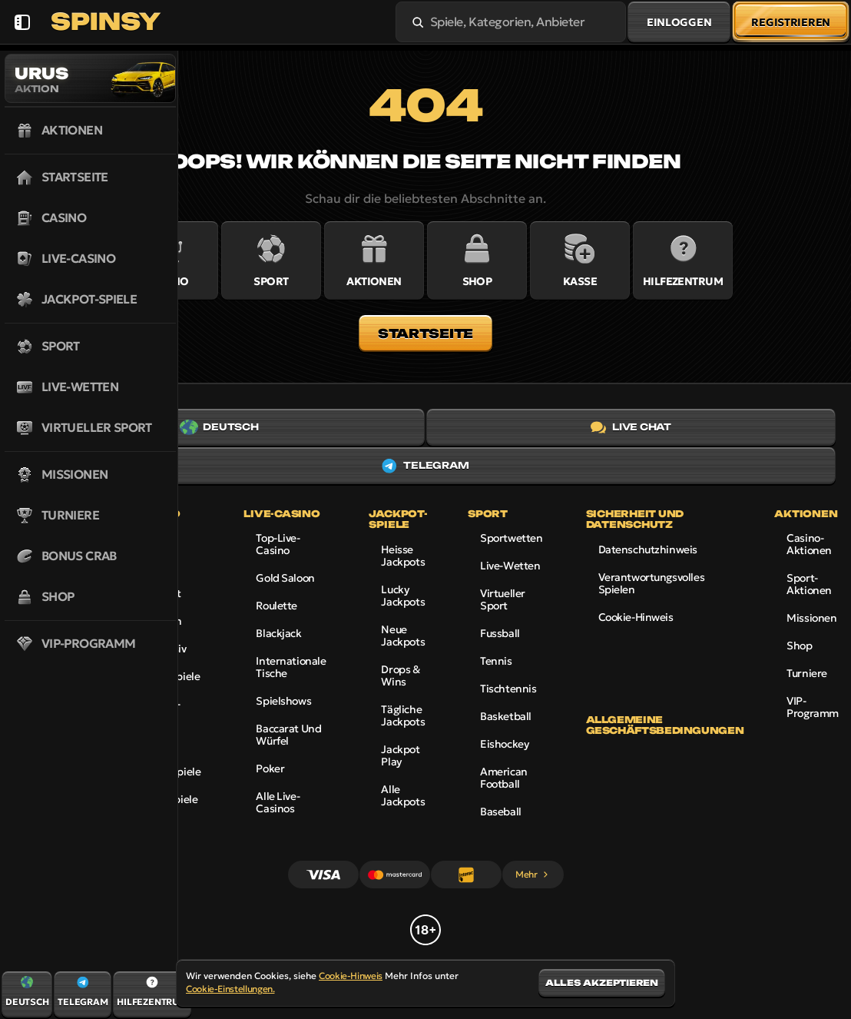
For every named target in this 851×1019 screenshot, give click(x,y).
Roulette (276, 605)
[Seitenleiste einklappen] (22, 22)
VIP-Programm (812, 707)
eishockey (504, 744)
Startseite (425, 333)
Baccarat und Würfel (288, 735)
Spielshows (283, 701)
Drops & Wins (400, 675)
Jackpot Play (400, 755)
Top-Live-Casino (278, 544)
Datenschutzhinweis (647, 549)
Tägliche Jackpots (403, 715)
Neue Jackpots (403, 635)
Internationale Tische (291, 667)
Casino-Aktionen (809, 544)
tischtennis (508, 688)
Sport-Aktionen (809, 584)
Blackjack (278, 633)
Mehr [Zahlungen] (532, 874)
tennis (496, 661)
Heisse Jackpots (403, 556)
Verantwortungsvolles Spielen (651, 583)
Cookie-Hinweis (636, 617)
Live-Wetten (510, 566)
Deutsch (219, 427)
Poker (270, 768)
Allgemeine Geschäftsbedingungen (665, 725)
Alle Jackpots (403, 795)
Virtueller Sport (502, 599)
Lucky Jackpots (403, 596)
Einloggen (679, 22)
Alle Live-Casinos (278, 802)
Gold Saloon (285, 578)
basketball (505, 716)
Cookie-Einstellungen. (230, 989)
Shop (799, 645)
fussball (500, 633)
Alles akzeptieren (601, 983)
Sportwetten (511, 538)
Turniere (806, 673)
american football (504, 778)
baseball (501, 811)
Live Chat (631, 427)
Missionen (811, 618)
